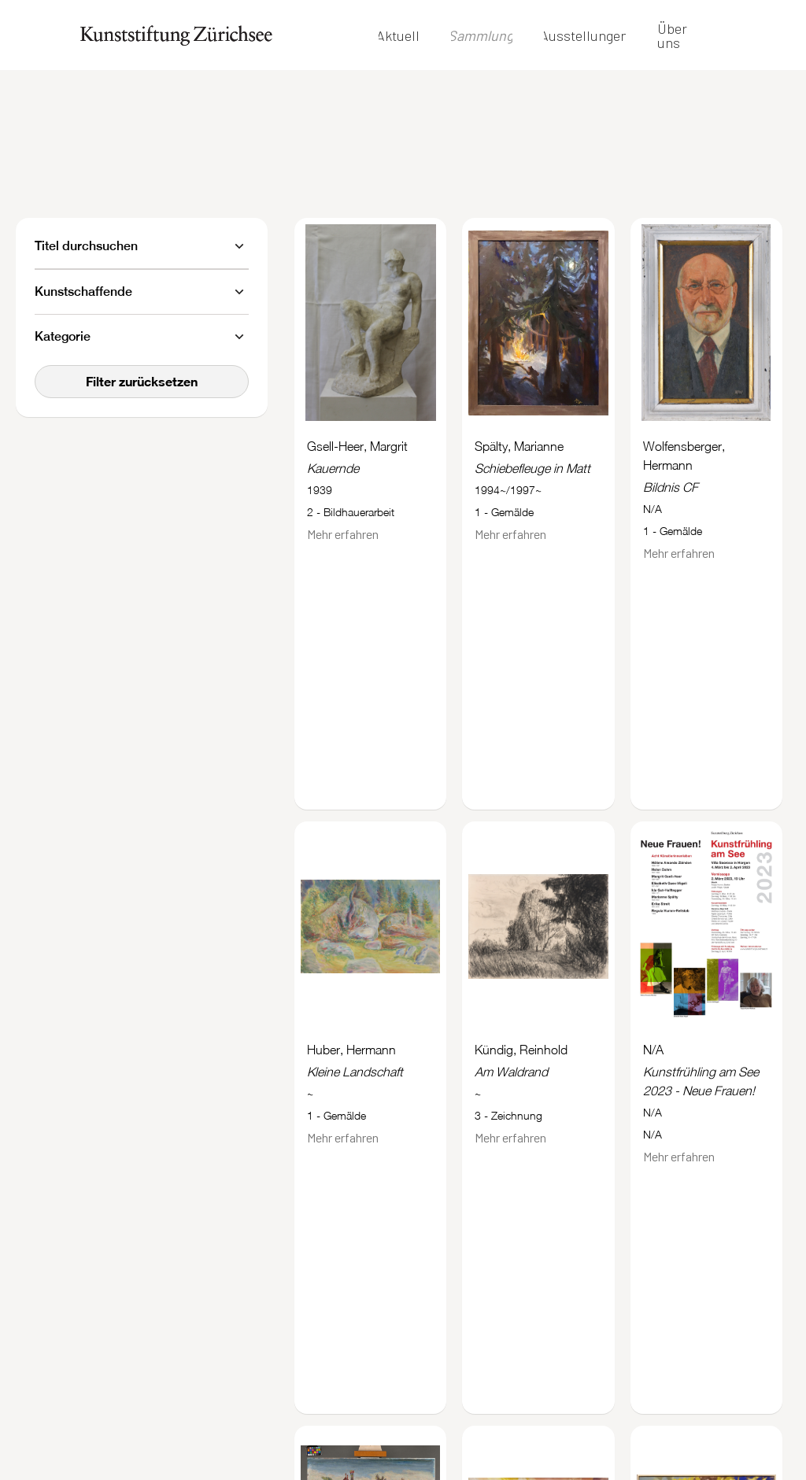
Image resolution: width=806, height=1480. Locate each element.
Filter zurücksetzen (142, 381)
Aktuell (398, 35)
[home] (176, 35)
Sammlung (481, 35)
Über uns (672, 35)
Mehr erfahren (343, 533)
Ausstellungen (584, 35)
